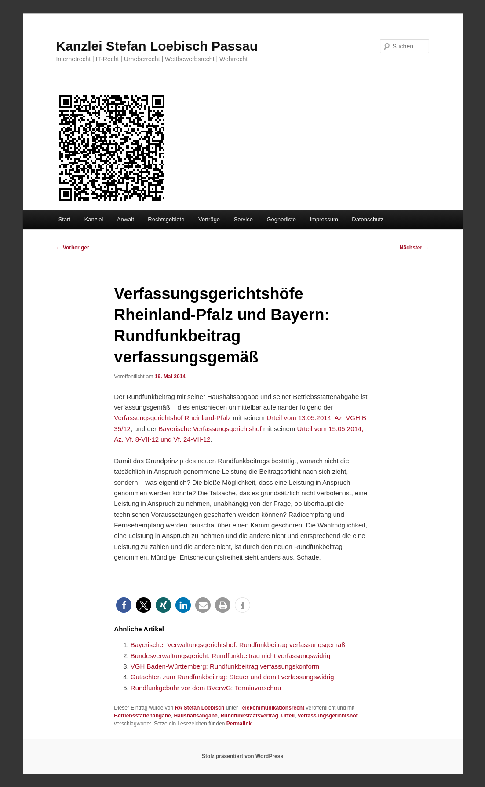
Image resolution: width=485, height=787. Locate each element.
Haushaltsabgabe (195, 716)
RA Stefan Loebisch (199, 708)
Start (64, 219)
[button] (123, 605)
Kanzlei (93, 219)
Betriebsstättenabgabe (142, 716)
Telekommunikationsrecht (271, 708)
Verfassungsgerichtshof (328, 716)
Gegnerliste (280, 219)
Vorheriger (72, 248)
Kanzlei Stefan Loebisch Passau (157, 46)
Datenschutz (367, 219)
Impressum (324, 219)
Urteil (288, 716)
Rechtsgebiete (166, 219)
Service (243, 219)
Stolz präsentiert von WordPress (242, 756)
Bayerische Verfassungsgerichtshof (209, 428)
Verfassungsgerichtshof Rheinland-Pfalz (172, 417)
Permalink (239, 724)
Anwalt (125, 219)
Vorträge (209, 219)
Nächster (414, 248)
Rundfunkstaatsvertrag (249, 716)
